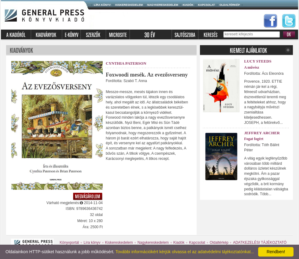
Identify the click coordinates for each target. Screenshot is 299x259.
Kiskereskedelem (129, 4)
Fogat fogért (253, 139)
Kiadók (188, 4)
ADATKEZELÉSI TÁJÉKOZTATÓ (260, 242)
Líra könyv (102, 4)
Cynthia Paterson (126, 63)
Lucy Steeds (257, 61)
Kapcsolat (206, 4)
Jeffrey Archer (262, 133)
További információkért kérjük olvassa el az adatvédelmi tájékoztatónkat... (185, 251)
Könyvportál (69, 242)
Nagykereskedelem (162, 4)
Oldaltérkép (229, 4)
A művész (251, 67)
